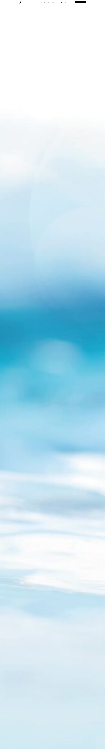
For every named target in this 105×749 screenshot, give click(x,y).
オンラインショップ (69, 2)
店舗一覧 (54, 2)
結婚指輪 (43, 2)
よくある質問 (60, 2)
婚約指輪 (48, 2)
